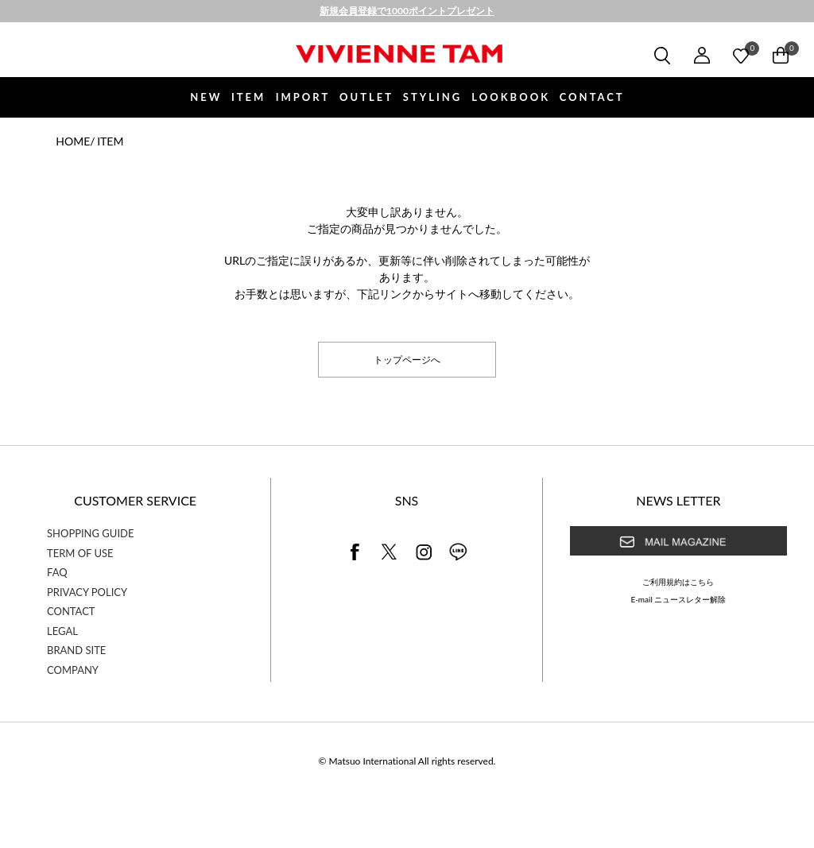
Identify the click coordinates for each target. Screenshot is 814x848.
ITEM (248, 97)
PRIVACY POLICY (87, 592)
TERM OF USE (80, 553)
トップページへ (407, 359)
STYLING (432, 97)
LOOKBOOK (510, 97)
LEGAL (62, 631)
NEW (206, 97)
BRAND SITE (76, 650)
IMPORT (303, 97)
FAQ (57, 572)
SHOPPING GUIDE (90, 533)
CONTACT (592, 97)
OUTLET (366, 97)
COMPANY (73, 670)
